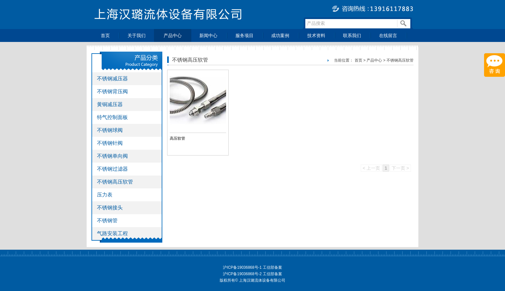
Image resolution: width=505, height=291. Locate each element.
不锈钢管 (107, 220)
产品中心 (173, 35)
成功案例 (280, 35)
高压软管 (177, 138)
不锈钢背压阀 (112, 91)
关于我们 (137, 35)
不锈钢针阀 (110, 143)
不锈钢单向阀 (112, 156)
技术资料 (316, 35)
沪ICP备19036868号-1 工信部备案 (252, 267)
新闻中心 (208, 35)
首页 (105, 35)
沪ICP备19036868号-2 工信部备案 (252, 274)
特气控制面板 (112, 117)
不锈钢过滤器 (112, 169)
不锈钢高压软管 (115, 182)
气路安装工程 (112, 233)
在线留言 (388, 35)
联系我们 (352, 35)
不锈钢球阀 (110, 130)
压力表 (104, 194)
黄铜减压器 (110, 104)
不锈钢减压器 (112, 78)
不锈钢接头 (110, 207)
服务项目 (244, 35)
